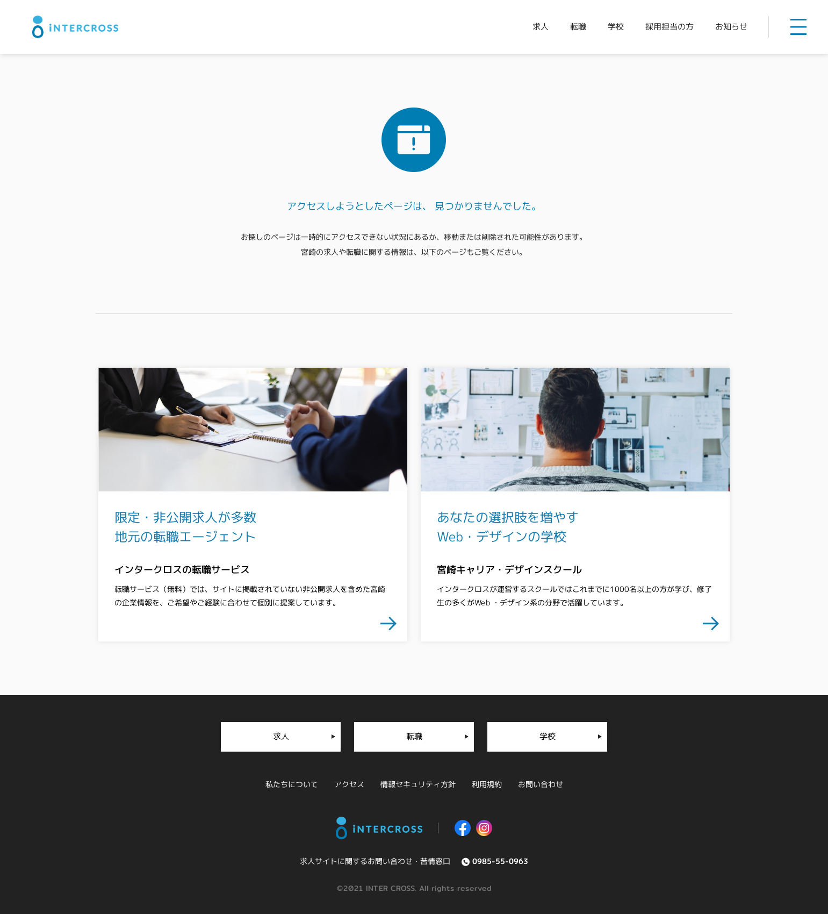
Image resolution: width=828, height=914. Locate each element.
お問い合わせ (540, 784)
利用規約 (486, 784)
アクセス (349, 784)
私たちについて (291, 784)
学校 (547, 736)
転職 (414, 736)
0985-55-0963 (500, 861)
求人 (280, 736)
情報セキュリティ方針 (417, 784)
